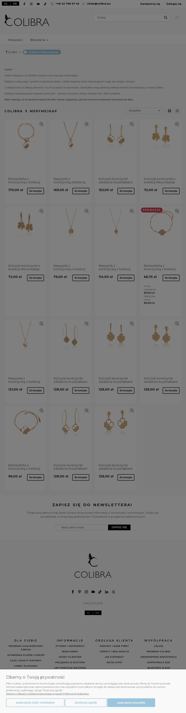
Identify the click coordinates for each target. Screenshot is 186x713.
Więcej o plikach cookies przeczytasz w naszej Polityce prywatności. (47, 693)
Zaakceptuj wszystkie (131, 702)
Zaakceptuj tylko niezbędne (35, 702)
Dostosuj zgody (86, 702)
